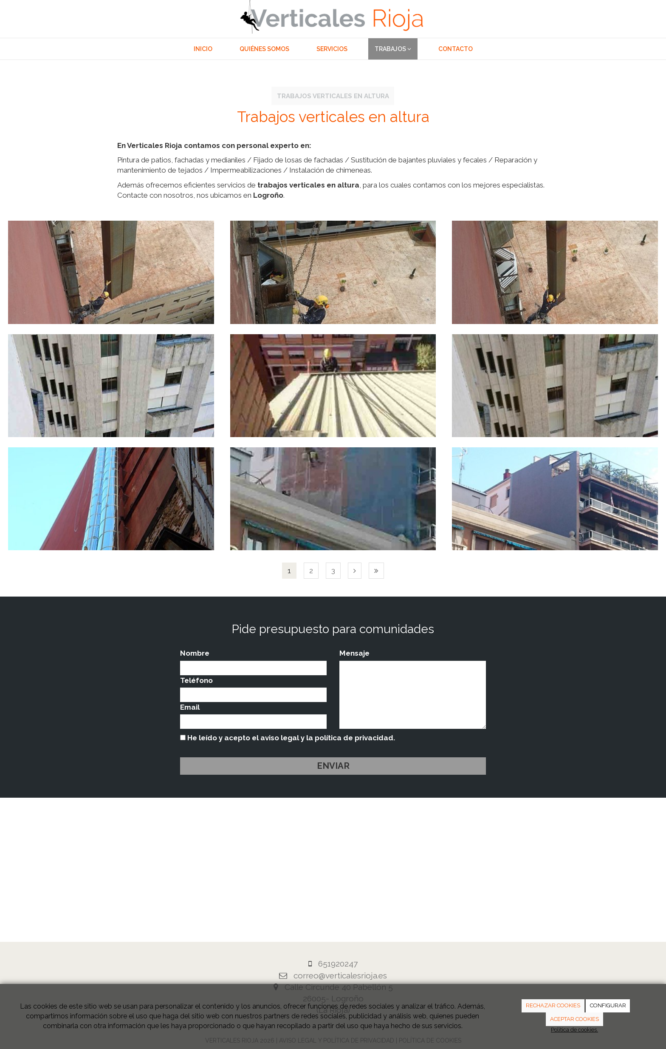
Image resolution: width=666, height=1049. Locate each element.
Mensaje (354, 653)
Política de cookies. (574, 1029)
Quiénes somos (264, 48)
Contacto (455, 48)
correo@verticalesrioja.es (340, 975)
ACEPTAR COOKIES (574, 1019)
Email (190, 707)
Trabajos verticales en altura (333, 95)
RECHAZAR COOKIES (553, 1005)
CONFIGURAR (608, 1005)
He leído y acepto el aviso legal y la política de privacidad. (287, 737)
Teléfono (196, 680)
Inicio (203, 48)
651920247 (338, 963)
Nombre (194, 653)
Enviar (333, 766)
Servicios (331, 48)
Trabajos (393, 48)
